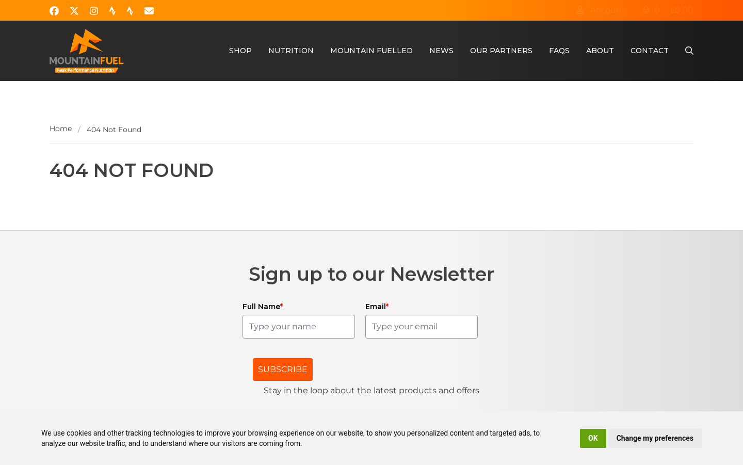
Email (377, 306)
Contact (650, 50)
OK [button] (593, 438)
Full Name (263, 306)
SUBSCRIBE (283, 369)
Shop (240, 50)
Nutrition (291, 50)
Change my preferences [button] (655, 438)
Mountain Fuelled (371, 50)
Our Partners (501, 50)
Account (600, 10)
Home (61, 128)
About (600, 50)
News (441, 50)
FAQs (559, 50)
